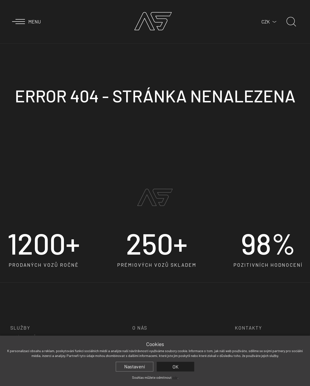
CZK (265, 21)
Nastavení (134, 366)
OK (175, 367)
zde (175, 377)
